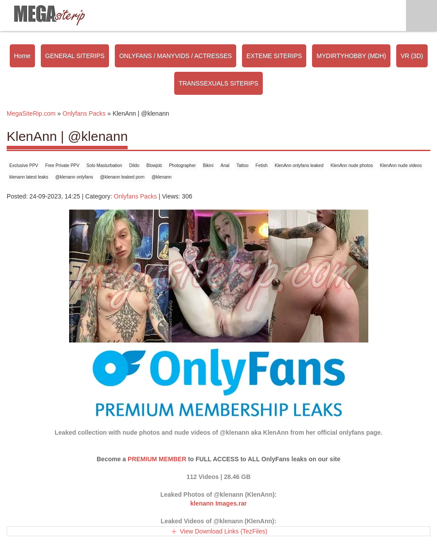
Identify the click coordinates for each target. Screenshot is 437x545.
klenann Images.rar (218, 503)
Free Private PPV (62, 165)
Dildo (134, 165)
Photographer (182, 165)
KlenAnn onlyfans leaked (299, 165)
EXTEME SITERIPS (274, 55)
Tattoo (242, 165)
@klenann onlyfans (74, 177)
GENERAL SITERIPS (75, 55)
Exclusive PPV (23, 165)
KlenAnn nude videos (401, 165)
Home (22, 55)
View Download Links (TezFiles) (223, 531)
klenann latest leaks (28, 177)
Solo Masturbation (104, 165)
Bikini (208, 165)
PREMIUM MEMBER (157, 459)
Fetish (262, 165)
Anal (224, 165)
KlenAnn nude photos (352, 165)
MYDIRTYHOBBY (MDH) (351, 55)
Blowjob (154, 165)
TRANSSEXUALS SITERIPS (218, 83)
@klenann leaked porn (122, 177)
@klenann (162, 177)
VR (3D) (412, 55)
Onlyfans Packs (135, 196)
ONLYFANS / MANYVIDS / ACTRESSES (175, 55)
